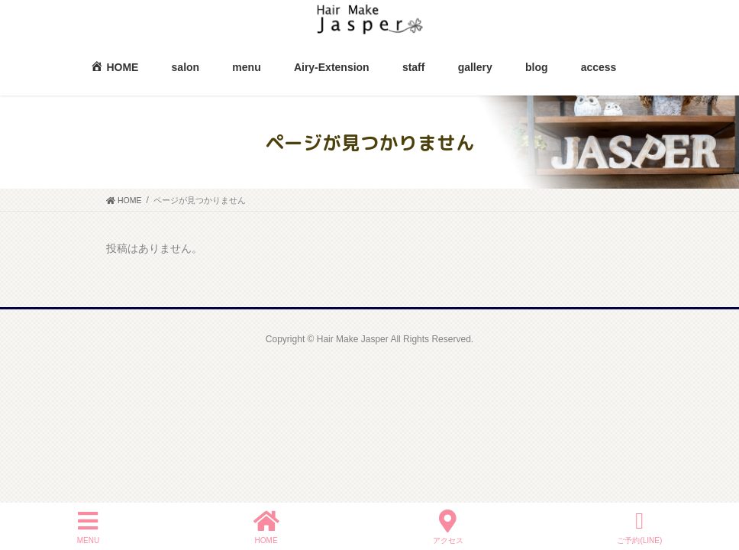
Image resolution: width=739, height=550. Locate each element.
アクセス (448, 527)
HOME (266, 527)
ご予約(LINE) (639, 527)
